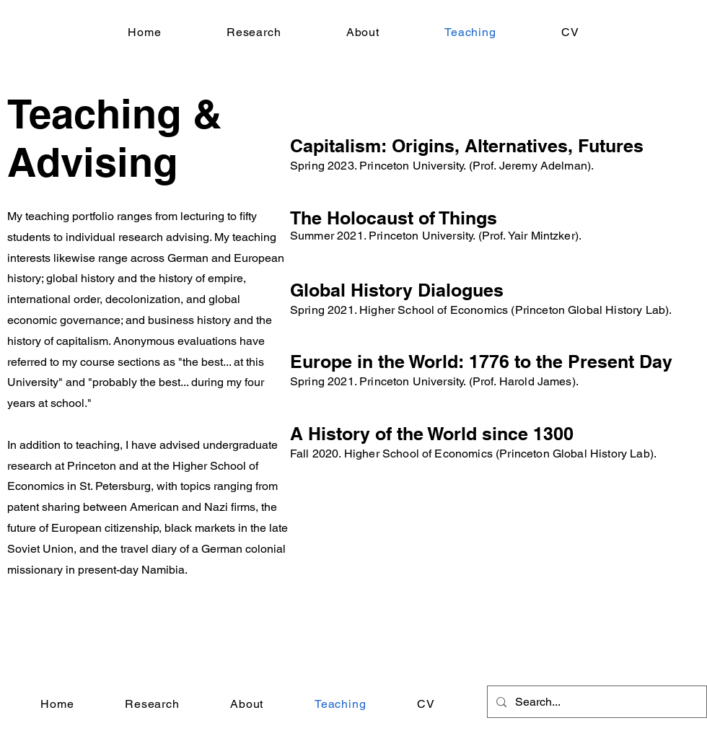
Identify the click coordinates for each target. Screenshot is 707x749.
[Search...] (595, 701)
